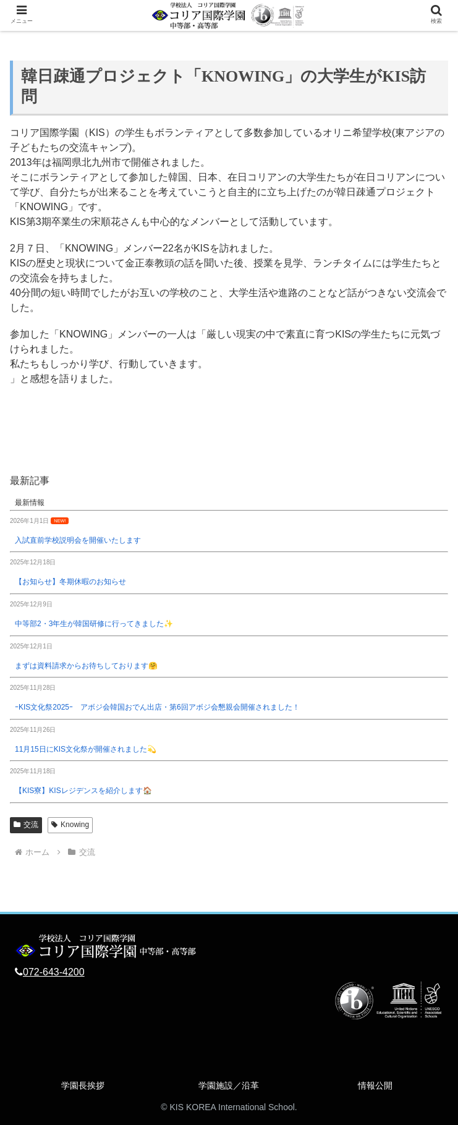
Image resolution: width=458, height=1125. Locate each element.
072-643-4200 (54, 972)
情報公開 (375, 1085)
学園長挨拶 (82, 1085)
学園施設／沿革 (228, 1085)
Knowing (70, 824)
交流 (26, 824)
